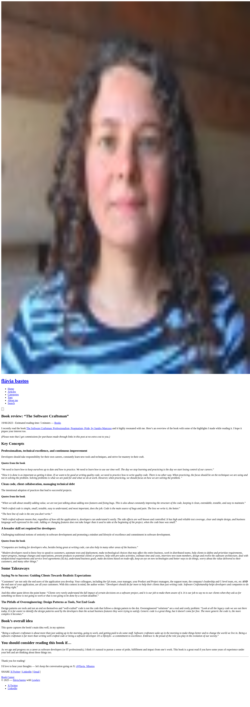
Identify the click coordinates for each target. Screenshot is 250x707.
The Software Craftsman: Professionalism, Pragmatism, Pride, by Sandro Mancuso (69, 428)
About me (13, 400)
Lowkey (36, 680)
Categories (13, 394)
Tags (10, 397)
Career (11, 677)
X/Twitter (15, 671)
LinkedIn (27, 671)
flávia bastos (19, 680)
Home (11, 388)
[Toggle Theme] (2, 409)
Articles (12, 391)
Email (36, 671)
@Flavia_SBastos (85, 666)
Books (57, 422)
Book (4, 677)
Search (11, 403)
